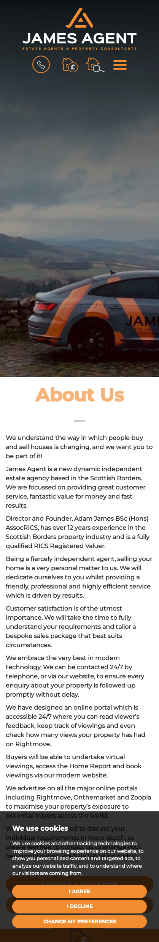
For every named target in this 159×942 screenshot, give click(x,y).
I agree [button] (79, 891)
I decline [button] (80, 906)
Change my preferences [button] (79, 921)
